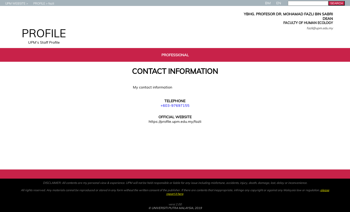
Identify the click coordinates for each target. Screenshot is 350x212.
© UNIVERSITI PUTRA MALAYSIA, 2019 (175, 208)
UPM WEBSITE (13, 3)
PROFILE (37, 3)
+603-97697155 (175, 105)
